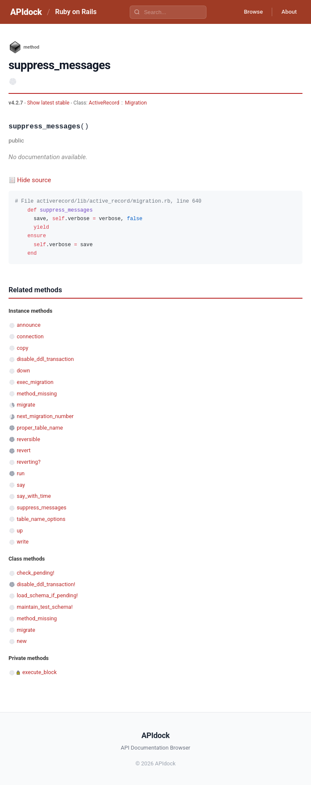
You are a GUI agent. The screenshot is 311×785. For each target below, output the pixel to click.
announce (29, 325)
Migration (136, 103)
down (23, 370)
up (20, 530)
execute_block (39, 672)
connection (30, 336)
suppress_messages (41, 507)
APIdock (26, 12)
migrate (26, 404)
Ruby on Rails (75, 12)
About (287, 12)
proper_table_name (40, 427)
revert (24, 450)
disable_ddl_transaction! (46, 584)
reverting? (29, 462)
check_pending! (35, 573)
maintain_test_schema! (45, 607)
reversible (28, 439)
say (21, 485)
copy (22, 348)
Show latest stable (48, 103)
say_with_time (34, 496)
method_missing (37, 393)
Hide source (34, 180)
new (21, 641)
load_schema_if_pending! (47, 595)
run (20, 473)
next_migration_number (45, 416)
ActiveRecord (104, 103)
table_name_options (41, 519)
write (23, 541)
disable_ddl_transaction (45, 359)
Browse (249, 12)
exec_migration (35, 382)
